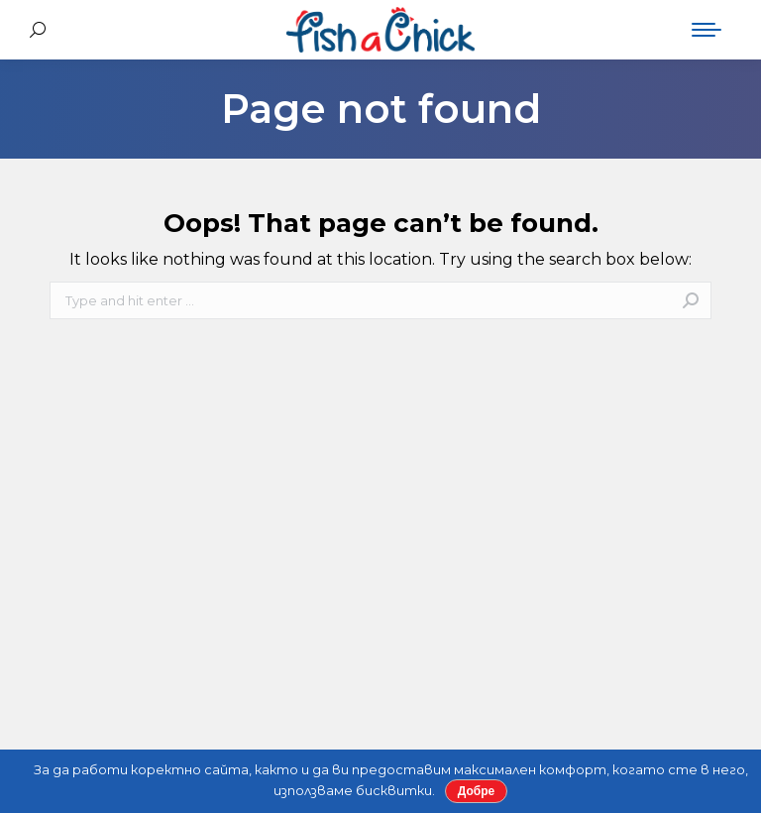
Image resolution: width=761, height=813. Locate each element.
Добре (476, 791)
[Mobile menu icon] (706, 30)
